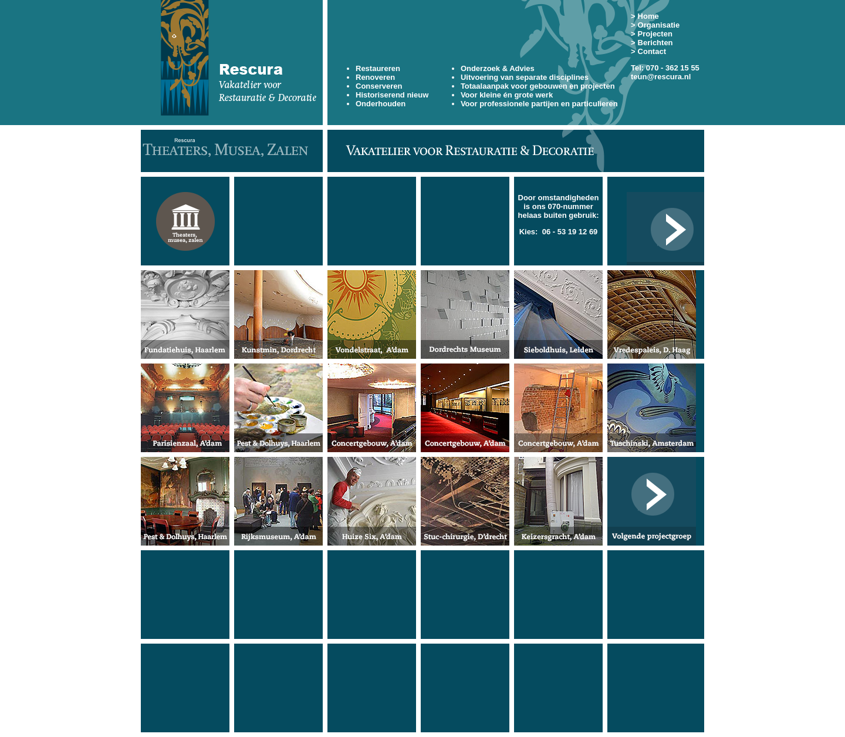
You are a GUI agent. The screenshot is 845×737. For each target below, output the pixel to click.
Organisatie (659, 25)
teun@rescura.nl (661, 76)
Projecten (655, 33)
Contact (652, 51)
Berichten (655, 42)
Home (648, 16)
